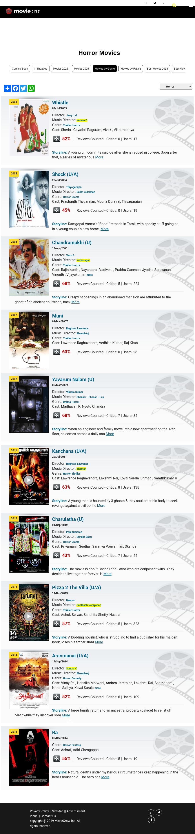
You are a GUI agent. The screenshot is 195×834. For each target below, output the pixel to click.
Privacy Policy (39, 811)
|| (50, 811)
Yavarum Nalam (73, 379)
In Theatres (40, 68)
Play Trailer (32, 489)
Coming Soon (20, 68)
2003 (14, 101)
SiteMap (57, 811)
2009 (14, 378)
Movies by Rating (131, 68)
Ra (55, 732)
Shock (65, 174)
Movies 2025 (81, 68)
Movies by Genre (105, 68)
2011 (14, 450)
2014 (14, 654)
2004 (14, 173)
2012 (14, 518)
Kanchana (69, 451)
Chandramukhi (71, 242)
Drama (75, 197)
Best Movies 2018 (157, 68)
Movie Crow (23, 13)
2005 (14, 241)
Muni (57, 316)
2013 (14, 586)
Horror (76, 125)
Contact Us (48, 816)
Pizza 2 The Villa (76, 587)
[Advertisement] (82, 31)
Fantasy (76, 745)
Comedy (76, 678)
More (99, 157)
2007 (14, 315)
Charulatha (68, 519)
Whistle (60, 102)
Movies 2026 (60, 68)
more (90, 275)
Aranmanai (70, 655)
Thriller (67, 125)
